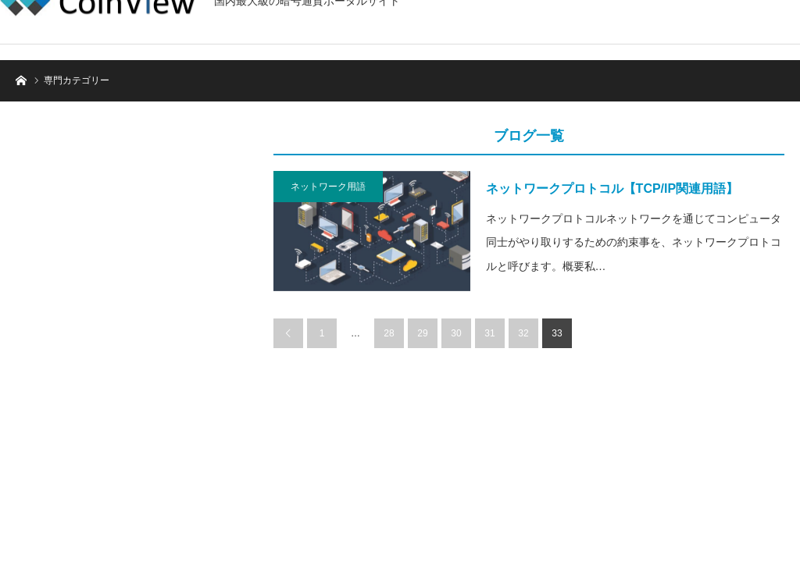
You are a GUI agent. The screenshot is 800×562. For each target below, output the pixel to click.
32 (523, 333)
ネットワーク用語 (328, 186)
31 (489, 333)
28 (389, 333)
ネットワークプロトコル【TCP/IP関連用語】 (612, 188)
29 (422, 333)
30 (456, 333)
